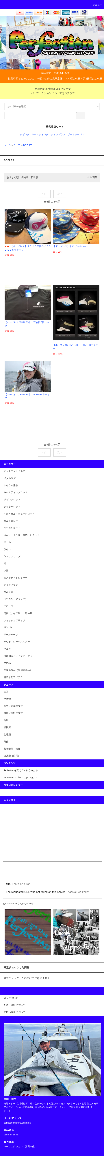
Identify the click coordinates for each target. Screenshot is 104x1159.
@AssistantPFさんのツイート (18, 903)
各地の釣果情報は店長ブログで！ (52, 88)
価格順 (24, 177)
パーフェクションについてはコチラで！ (52, 93)
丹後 (6, 741)
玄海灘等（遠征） (13, 749)
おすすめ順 (13, 177)
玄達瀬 (7, 734)
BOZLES (27, 145)
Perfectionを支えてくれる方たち (21, 770)
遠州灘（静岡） (12, 756)
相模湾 (7, 727)
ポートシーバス (76, 134)
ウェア (17, 145)
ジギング (24, 134)
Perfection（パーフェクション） (21, 777)
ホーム (7, 145)
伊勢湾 (7, 699)
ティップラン (58, 134)
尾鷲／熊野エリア (13, 713)
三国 (6, 692)
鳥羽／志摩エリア (13, 706)
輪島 (6, 720)
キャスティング (40, 134)
